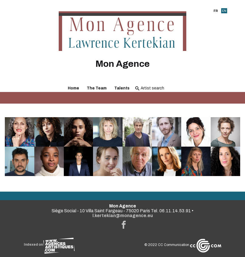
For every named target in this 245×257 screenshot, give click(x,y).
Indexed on (49, 245)
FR (216, 10)
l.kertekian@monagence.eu (122, 215)
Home (73, 88)
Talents (122, 88)
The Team (97, 88)
